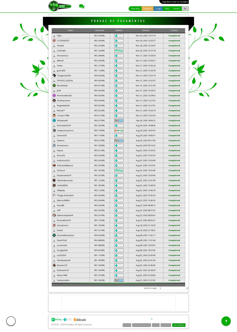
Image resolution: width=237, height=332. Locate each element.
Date (70, 30)
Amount (145, 30)
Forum (176, 8)
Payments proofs (141, 325)
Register (147, 8)
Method (119, 30)
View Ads (135, 8)
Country (174, 30)
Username (99, 30)
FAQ (167, 8)
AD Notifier (179, 325)
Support (166, 325)
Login (158, 8)
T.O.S (127, 325)
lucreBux (70, 324)
